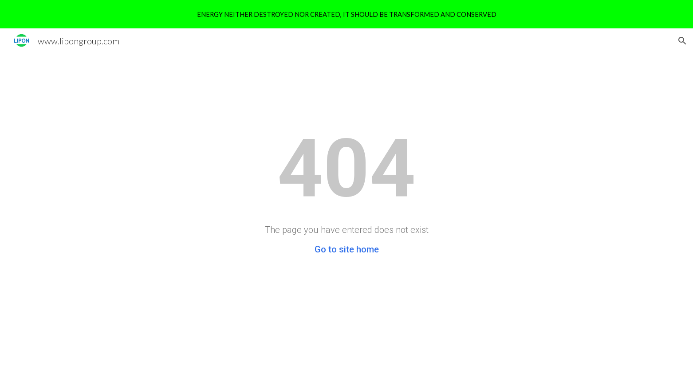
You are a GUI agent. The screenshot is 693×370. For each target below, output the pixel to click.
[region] (346, 14)
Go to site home (347, 249)
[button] (682, 40)
